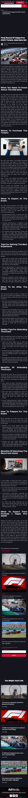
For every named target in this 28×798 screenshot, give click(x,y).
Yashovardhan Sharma (13, 43)
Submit (14, 655)
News (7, 10)
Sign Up (20, 2)
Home (2, 10)
